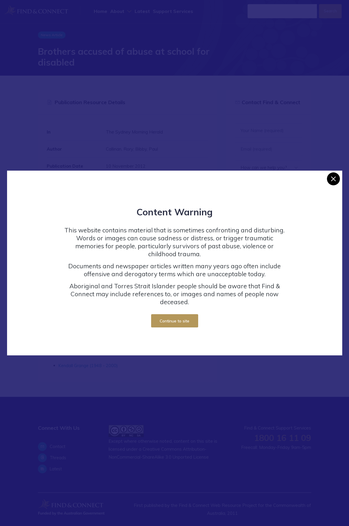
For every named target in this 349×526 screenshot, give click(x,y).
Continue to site (174, 320)
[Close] (333, 178)
